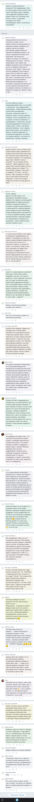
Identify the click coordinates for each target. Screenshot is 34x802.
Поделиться (30, 27)
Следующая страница (17, 795)
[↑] (24, 27)
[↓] (27, 27)
